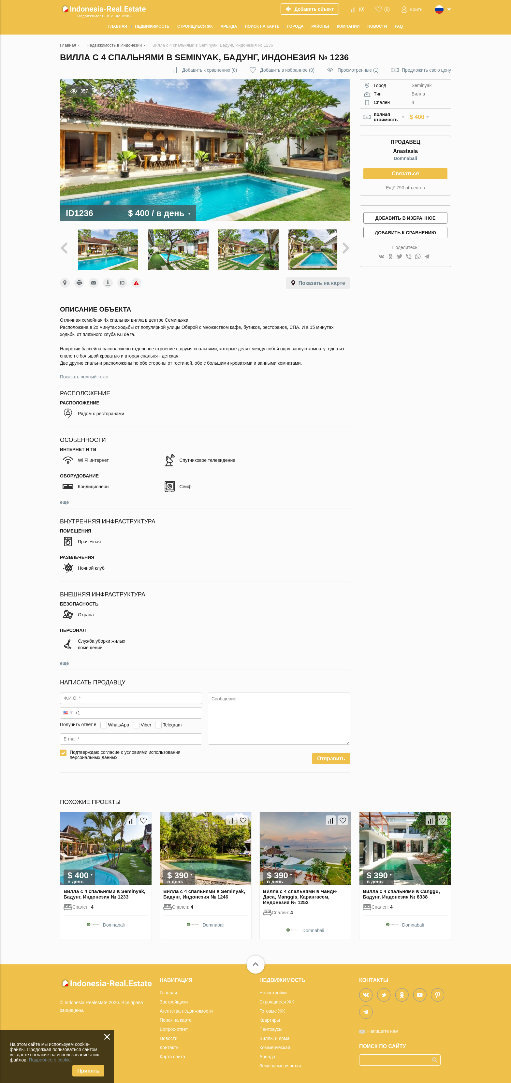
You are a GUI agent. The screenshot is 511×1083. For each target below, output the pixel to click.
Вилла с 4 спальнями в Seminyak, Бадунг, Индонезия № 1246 (204, 891)
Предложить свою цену (426, 70)
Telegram (172, 721)
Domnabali (405, 158)
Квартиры (269, 1017)
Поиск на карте (176, 1017)
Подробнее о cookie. (50, 1059)
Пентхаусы (270, 1026)
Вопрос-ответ (174, 1026)
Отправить (331, 755)
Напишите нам (382, 1028)
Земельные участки (280, 1062)
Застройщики (174, 999)
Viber (146, 721)
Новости (168, 1035)
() (361, 9)
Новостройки (273, 989)
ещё (64, 499)
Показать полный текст (84, 373)
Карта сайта (172, 1053)
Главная (168, 989)
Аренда (267, 1053)
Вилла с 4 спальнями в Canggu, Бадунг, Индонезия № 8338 (401, 891)
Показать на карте (322, 280)
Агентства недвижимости (186, 1008)
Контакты (169, 1044)
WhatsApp (118, 721)
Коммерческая (274, 1044)
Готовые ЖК (272, 1008)
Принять (88, 1071)
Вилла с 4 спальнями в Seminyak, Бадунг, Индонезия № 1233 (104, 891)
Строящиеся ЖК (276, 999)
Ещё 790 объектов (405, 187)
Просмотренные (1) (358, 70)
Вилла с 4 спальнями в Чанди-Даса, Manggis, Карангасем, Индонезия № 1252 (300, 893)
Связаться (405, 173)
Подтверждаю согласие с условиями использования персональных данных (125, 752)
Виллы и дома (274, 1035)
